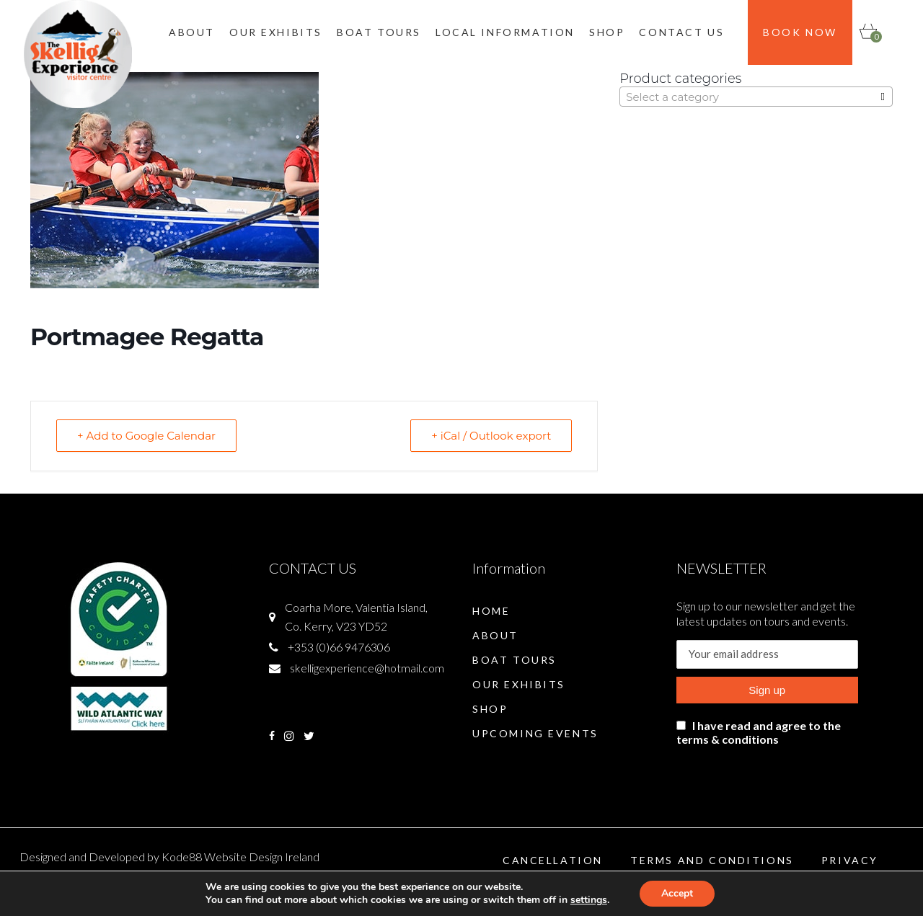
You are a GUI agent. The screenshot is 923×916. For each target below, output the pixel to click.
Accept (677, 893)
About (495, 635)
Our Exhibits (518, 684)
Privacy (849, 860)
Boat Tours (514, 660)
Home (491, 611)
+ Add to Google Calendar (146, 436)
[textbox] (756, 97)
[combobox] (756, 96)
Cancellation (553, 860)
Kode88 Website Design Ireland (240, 856)
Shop (490, 709)
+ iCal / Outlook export (491, 436)
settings (588, 900)
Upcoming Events (535, 733)
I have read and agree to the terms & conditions (758, 732)
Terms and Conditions (712, 860)
